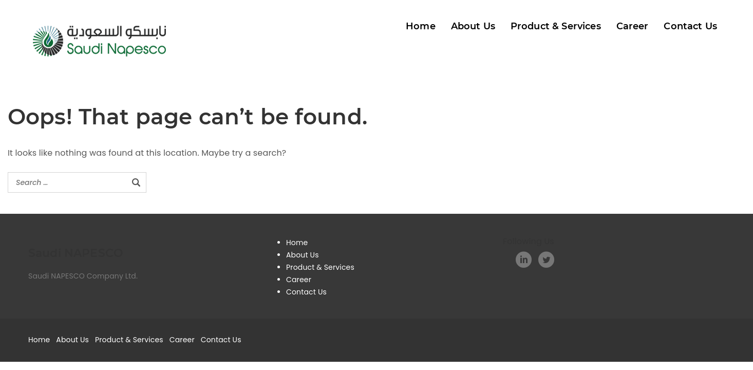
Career (632, 26)
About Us (473, 26)
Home (421, 26)
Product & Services (556, 26)
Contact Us (690, 26)
